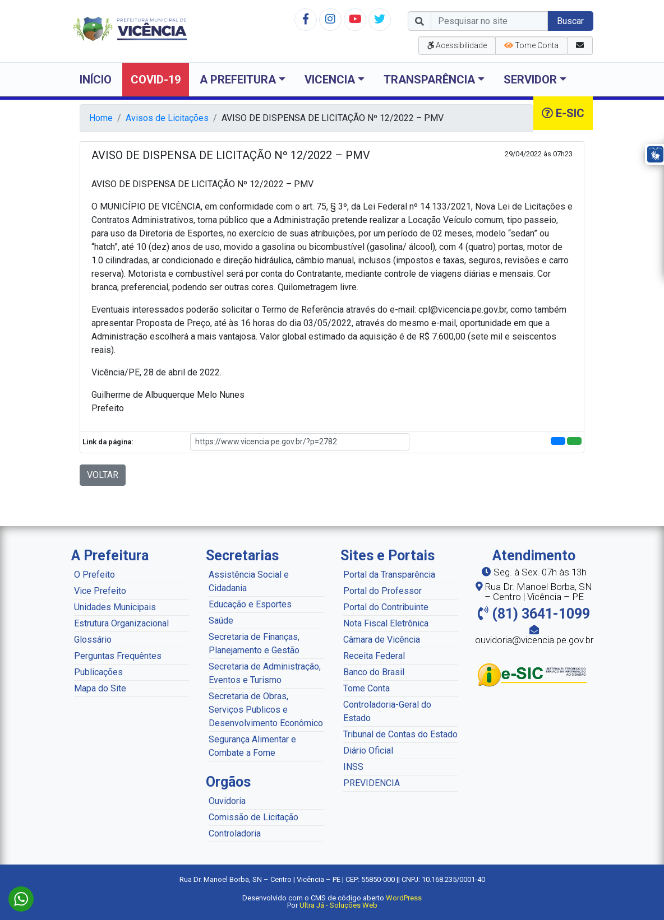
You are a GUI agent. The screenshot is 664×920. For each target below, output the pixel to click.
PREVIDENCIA (371, 783)
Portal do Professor (382, 591)
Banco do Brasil (373, 672)
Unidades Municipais (115, 607)
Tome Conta (366, 688)
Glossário (93, 639)
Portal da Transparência (389, 574)
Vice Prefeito (100, 591)
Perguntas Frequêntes (118, 655)
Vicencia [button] (330, 79)
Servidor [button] (530, 79)
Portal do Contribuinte (385, 607)
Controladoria (235, 833)
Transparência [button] (429, 79)
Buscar (570, 21)
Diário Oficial (368, 750)
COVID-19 (156, 79)
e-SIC (563, 113)
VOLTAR (102, 475)
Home (101, 118)
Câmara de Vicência (381, 639)
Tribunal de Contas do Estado (400, 734)
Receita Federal (374, 655)
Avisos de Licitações (167, 118)
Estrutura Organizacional (121, 623)
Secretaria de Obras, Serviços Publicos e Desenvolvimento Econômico (266, 709)
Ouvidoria (227, 801)
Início (96, 79)
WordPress (404, 898)
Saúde (221, 620)
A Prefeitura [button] (238, 79)
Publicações (98, 672)
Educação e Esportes (250, 604)
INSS (353, 766)
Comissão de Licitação (253, 817)
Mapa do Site (100, 688)
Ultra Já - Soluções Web (338, 905)
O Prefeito (94, 574)
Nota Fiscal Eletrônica (385, 623)
